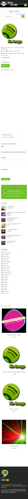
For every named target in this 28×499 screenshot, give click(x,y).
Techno (6, 55)
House (22, 53)
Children (5, 254)
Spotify (2, 484)
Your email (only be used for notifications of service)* (13, 152)
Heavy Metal (6, 272)
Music (17, 14)
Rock (5, 286)
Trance (5, 293)
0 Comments (4, 49)
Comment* (3, 157)
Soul (4, 289)
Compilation (6, 261)
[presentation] (12, 174)
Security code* (4, 169)
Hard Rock (6, 270)
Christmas (5, 258)
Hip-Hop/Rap (6, 274)
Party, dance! (14, 409)
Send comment (5, 179)
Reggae (5, 284)
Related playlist (6, 57)
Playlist (22, 14)
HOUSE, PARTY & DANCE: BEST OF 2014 (14, 372)
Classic (5, 259)
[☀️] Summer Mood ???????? (15, 223)
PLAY (5, 65)
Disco (18, 53)
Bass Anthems (11, 206)
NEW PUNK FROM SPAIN (14, 235)
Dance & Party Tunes (14, 335)
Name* (2, 146)
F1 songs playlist (12, 241)
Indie (5, 277)
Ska (4, 288)
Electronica (6, 266)
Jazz (5, 279)
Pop (2, 55)
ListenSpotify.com (5, 489)
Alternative (5, 53)
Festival (5, 268)
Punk (5, 282)
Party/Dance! (14, 446)
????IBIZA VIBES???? (13, 229)
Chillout (10, 53)
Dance (14, 53)
